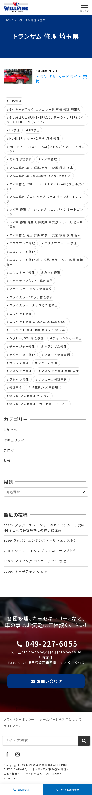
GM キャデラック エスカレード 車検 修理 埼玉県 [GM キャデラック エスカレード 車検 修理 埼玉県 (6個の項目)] (44, 109)
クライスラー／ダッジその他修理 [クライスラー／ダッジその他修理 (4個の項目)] (33, 305)
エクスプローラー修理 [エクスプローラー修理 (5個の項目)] (60, 243)
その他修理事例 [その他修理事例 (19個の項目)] (20, 159)
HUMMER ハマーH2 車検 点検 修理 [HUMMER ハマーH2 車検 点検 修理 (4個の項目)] (34, 138)
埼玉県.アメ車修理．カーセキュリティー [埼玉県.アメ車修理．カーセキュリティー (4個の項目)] (38, 404)
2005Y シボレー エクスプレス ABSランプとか (40, 550)
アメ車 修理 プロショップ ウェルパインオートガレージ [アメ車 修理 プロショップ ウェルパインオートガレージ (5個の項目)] (44, 211)
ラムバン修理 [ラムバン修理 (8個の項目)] (19, 379)
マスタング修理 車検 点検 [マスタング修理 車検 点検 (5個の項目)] (60, 371)
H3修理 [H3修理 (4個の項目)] (34, 130)
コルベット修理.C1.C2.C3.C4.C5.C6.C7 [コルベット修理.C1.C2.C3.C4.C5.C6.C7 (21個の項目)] (38, 322)
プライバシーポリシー (19, 719)
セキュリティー (16, 440)
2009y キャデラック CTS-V (25, 571)
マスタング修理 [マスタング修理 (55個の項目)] (20, 371)
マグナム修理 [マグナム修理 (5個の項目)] (47, 363)
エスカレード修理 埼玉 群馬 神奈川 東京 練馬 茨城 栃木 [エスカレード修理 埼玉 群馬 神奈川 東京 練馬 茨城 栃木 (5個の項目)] (44, 262)
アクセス (76, 662)
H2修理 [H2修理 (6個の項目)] (14, 130)
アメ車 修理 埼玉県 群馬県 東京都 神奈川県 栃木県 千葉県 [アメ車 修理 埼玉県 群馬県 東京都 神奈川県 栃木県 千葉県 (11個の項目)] (44, 224)
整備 (7, 460)
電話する (24, 790)
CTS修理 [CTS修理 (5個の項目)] (15, 101)
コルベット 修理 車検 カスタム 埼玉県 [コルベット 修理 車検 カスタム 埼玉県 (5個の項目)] (37, 330)
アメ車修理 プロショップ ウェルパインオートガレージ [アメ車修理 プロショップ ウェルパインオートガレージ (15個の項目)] (45, 199)
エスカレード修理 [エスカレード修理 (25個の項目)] (22, 252)
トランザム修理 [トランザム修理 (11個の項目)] (55, 346)
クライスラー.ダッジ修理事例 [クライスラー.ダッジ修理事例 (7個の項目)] (30, 289)
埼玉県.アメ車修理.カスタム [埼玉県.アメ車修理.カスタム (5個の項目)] (29, 396)
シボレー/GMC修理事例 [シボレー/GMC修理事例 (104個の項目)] (26, 338)
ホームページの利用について (60, 719)
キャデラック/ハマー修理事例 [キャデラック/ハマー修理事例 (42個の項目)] (31, 281)
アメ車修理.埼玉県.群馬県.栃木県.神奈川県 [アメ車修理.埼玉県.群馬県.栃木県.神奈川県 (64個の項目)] (40, 176)
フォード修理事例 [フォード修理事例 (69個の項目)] (57, 355)
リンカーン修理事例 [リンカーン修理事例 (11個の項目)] (52, 379)
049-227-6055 (52, 643)
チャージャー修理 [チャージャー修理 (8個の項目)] (22, 346)
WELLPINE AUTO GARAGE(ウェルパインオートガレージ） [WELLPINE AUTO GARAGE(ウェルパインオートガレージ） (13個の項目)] (45, 149)
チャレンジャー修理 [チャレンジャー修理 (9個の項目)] (67, 338)
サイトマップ (12, 726)
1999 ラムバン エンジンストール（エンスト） (40, 540)
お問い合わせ (70, 790)
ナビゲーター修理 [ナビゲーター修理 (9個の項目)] (22, 355)
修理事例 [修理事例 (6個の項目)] (15, 387)
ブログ (9, 450)
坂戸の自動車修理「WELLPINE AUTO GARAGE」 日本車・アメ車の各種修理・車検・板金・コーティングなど (36, 769)
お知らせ (11, 429)
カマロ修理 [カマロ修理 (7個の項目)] (52, 272)
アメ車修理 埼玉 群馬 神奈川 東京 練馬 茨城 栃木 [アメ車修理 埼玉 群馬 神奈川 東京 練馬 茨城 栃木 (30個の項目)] (45, 235)
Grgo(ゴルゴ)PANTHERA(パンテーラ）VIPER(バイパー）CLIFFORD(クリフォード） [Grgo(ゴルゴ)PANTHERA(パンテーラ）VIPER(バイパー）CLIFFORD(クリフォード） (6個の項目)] (45, 119)
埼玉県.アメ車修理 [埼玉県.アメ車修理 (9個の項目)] (45, 387)
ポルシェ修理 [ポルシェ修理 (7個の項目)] (19, 363)
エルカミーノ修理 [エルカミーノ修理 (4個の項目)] (22, 272)
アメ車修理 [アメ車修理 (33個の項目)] (49, 159)
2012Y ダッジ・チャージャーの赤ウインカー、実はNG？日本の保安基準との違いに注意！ (44, 528)
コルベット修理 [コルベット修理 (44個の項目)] (20, 314)
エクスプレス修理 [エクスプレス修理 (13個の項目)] (22, 243)
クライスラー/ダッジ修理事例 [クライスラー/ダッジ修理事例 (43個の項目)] (31, 297)
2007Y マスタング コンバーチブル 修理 (35, 561)
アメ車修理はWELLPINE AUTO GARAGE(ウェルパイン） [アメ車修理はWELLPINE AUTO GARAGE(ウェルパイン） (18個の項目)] (45, 186)
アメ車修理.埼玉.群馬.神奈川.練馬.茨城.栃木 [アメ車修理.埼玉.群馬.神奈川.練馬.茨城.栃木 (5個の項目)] (41, 168)
